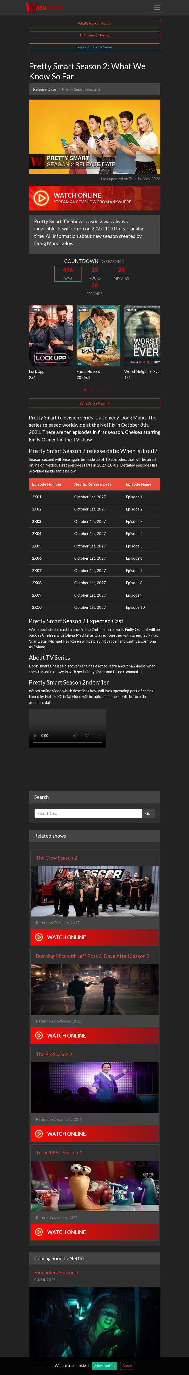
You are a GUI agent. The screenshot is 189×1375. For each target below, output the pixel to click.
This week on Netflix (94, 35)
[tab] (85, 390)
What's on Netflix (95, 403)
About (127, 1366)
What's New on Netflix (94, 23)
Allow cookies (104, 1366)
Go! (148, 813)
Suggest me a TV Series (94, 47)
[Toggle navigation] (157, 8)
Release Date (44, 89)
